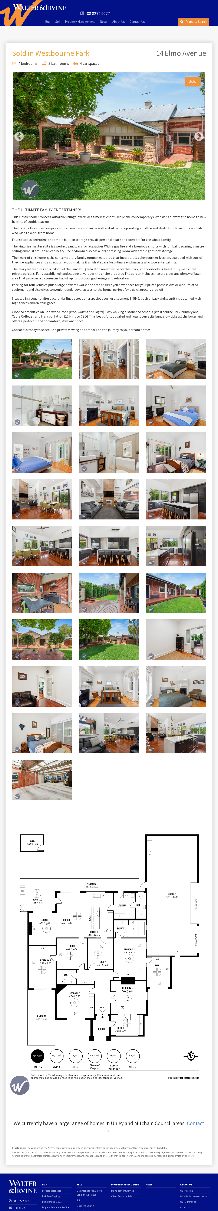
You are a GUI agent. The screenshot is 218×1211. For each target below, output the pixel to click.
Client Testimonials (121, 1183)
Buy (47, 15)
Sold (79, 1187)
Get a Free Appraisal (87, 1198)
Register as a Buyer (52, 1189)
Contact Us (137, 15)
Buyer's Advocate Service (55, 1194)
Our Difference (188, 1189)
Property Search (193, 15)
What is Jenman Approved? (194, 1183)
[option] (109, 124)
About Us (118, 15)
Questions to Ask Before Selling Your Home (89, 1180)
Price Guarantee (85, 1203)
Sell (57, 15)
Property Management (80, 15)
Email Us (20, 1195)
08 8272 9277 (194, 7)
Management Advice (122, 1177)
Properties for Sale (51, 1177)
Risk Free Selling (85, 1193)
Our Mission (186, 1177)
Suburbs (184, 1205)
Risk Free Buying (51, 1183)
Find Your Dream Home (54, 1200)
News (104, 15)
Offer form (47, 1205)
